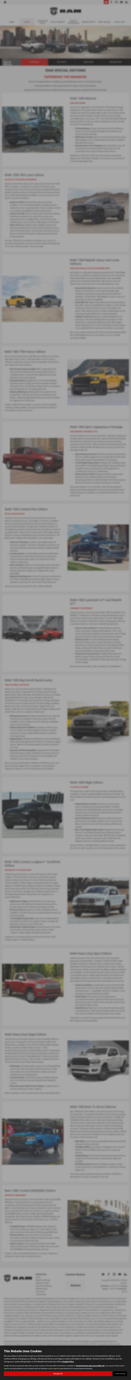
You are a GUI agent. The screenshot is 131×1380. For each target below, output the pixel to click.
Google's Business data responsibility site (90, 1366)
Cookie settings (120, 1374)
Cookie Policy (68, 1362)
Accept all (57, 1373)
